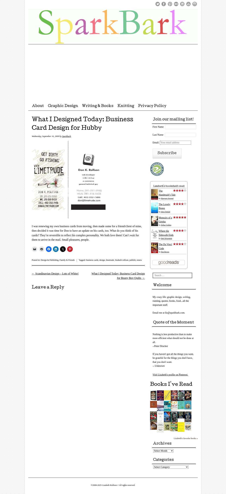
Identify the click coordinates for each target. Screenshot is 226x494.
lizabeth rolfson (121, 260)
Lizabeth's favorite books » (186, 438)
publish (132, 260)
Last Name (158, 134)
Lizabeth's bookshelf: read (168, 186)
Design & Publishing (50, 260)
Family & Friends (67, 260)
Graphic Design (63, 106)
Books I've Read (171, 384)
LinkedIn (182, 4)
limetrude (110, 260)
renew (139, 260)
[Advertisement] (113, 71)
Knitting (125, 106)
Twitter (157, 4)
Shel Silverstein (166, 238)
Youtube (188, 4)
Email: (172, 142)
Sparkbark (66, 136)
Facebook (164, 4)
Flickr (176, 4)
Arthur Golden (166, 225)
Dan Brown (165, 252)
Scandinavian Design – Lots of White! (55, 273)
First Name (158, 127)
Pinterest (170, 4)
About (38, 106)
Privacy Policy (152, 106)
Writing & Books (97, 106)
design (102, 260)
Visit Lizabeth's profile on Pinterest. (170, 374)
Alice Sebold (165, 212)
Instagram (194, 4)
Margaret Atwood (167, 198)
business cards (92, 260)
